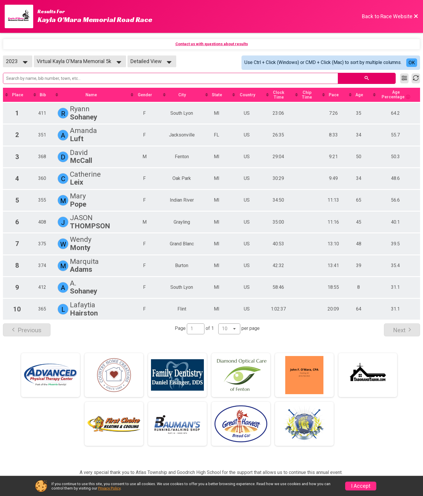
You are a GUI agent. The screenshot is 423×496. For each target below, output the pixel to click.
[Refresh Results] (416, 78)
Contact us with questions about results (211, 44)
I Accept (360, 486)
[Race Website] (21, 16)
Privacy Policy (109, 488)
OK (412, 62)
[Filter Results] (404, 78)
